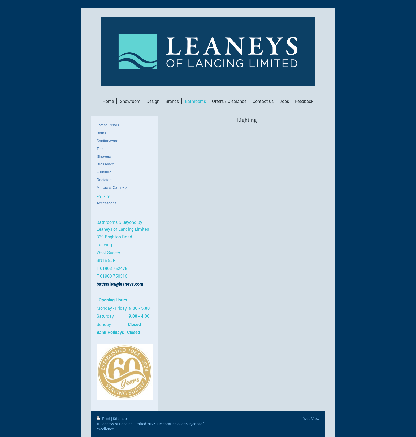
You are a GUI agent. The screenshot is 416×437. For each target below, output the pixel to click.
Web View (311, 418)
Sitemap (120, 418)
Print (104, 418)
